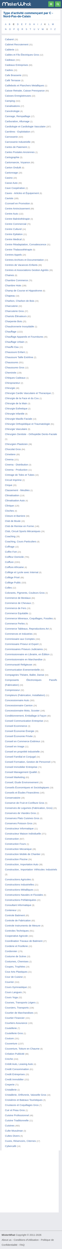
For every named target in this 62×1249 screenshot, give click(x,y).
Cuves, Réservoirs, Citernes (20, 1140)
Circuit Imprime (13, 480)
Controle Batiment (15, 915)
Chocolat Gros (13, 449)
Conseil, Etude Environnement (22, 782)
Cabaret (9, 39)
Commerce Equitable (16, 613)
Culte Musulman (14, 1130)
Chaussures (11, 362)
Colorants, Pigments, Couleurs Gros (25, 592)
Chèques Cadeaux (15, 377)
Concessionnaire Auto (17, 700)
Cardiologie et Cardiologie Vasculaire (25, 126)
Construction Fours (15, 843)
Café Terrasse (12, 80)
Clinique (9, 505)
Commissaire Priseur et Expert (22, 644)
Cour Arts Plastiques (16, 971)
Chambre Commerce (16, 280)
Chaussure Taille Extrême (19, 357)
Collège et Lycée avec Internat (21, 572)
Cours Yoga (11, 997)
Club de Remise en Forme (19, 526)
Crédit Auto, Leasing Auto (19, 1064)
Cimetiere (10, 454)
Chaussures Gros (14, 367)
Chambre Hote (13, 285)
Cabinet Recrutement (16, 44)
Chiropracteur (12, 382)
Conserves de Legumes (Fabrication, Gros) (29, 808)
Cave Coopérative (15, 188)
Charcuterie (11, 306)
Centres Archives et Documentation (24, 259)
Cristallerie (11, 1089)
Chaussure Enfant (15, 352)
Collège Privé (12, 577)
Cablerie (9, 49)
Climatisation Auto (15, 500)
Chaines (9, 275)
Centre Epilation (14, 234)
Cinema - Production (16, 469)
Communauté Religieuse (18, 664)
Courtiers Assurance (16, 1023)
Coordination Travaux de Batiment (23, 941)
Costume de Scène (15, 956)
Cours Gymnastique (16, 987)
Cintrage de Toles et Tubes (19, 474)
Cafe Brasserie (13, 75)
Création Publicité (14, 1053)
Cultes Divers (12, 1135)
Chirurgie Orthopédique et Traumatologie (27, 423)
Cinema (9, 459)
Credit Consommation (17, 1069)
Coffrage (9, 546)
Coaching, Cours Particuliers (20, 541)
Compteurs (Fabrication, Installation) (25, 695)
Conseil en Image (14, 746)
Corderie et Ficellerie (16, 946)
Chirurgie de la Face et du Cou (22, 398)
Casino (9, 177)
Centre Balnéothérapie (17, 218)
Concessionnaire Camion (19, 705)
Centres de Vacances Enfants (21, 264)
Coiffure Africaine (14, 567)
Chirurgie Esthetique (16, 408)
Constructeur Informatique (19, 828)
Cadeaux (10, 59)
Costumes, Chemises (17, 961)
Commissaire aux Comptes (20, 638)
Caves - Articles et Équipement (22, 193)
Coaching (10, 536)
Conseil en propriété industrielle (22, 751)
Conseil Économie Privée (19, 736)
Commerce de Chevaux (18, 603)
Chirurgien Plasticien (16, 444)
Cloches (9, 510)
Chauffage (10, 331)
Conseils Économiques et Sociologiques (27, 787)
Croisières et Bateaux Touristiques (23, 1099)
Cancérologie (12, 111)
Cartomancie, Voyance (17, 162)
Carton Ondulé (13, 167)
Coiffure (9, 562)
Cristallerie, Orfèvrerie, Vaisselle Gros (25, 1094)
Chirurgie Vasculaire (16, 429)
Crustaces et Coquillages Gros (22, 1105)
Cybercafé (10, 1146)
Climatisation (12, 495)
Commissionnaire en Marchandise (23, 659)
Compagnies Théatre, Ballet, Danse (24, 674)
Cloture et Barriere (15, 515)
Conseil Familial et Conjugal (20, 756)
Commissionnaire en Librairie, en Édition (27, 654)
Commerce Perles (15, 623)
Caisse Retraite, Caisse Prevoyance (25, 90)
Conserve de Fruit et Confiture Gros (24, 802)
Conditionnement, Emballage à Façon (25, 715)
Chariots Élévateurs (16, 316)
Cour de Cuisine (14, 976)
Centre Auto (11, 213)
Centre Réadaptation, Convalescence (25, 244)
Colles (8, 587)
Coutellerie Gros (14, 1033)
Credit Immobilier (14, 1079)
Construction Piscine (16, 859)
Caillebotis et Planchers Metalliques (24, 85)
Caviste (9, 198)
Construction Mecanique (18, 849)
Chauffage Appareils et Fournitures (24, 336)
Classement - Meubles (17, 490)
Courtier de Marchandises (19, 1012)
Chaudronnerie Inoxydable (19, 326)
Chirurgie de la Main (16, 403)
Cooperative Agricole (16, 935)
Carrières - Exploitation (17, 131)
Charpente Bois (13, 321)
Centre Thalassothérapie (18, 249)
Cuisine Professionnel (17, 1115)
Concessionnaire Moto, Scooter (22, 710)
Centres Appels (13, 254)
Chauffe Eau (12, 347)
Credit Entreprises (15, 1074)
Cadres (9, 70)
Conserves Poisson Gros (18, 823)
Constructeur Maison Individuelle (23, 833)
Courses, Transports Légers (20, 1002)
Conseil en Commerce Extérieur (22, 741)
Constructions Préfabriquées (20, 899)
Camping (10, 100)
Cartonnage (11, 172)
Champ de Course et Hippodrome (23, 290)
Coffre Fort (11, 551)
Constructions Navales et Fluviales (24, 894)
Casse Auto (11, 182)
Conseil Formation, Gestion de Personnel (27, 761)
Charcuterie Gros (14, 311)
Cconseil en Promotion (17, 203)
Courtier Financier (15, 1017)
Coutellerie (11, 1028)
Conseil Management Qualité (21, 772)
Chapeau (10, 295)
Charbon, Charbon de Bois (19, 300)
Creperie (10, 1084)
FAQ (22, 1244)
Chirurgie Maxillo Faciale (18, 418)
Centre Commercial (15, 223)
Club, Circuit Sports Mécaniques (22, 531)
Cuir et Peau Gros (15, 1110)
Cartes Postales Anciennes (20, 152)
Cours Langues (13, 992)
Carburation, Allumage (17, 121)
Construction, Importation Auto (21, 864)
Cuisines (10, 1125)
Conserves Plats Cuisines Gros (22, 818)
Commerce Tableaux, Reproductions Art (27, 628)
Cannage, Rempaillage (17, 116)
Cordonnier (11, 951)
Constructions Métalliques (19, 889)
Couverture (11, 1043)
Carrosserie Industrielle (17, 141)
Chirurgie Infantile (14, 413)
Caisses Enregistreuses (18, 95)
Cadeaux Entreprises (16, 65)
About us (6, 1239)
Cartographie (12, 157)
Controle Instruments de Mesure (22, 925)
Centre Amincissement (17, 208)
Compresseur (12, 690)
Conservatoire (12, 797)
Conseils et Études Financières (22, 792)
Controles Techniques (17, 930)
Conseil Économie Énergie (19, 731)
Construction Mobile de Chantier (22, 854)
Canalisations (12, 106)
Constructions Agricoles (18, 879)
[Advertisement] (31, 1181)
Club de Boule (13, 521)
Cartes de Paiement (16, 147)
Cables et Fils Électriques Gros (22, 54)
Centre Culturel (13, 229)
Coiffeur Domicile (14, 556)
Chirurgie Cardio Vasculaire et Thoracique (28, 393)
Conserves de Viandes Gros (20, 813)
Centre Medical (13, 239)
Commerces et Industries (19, 633)
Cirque (8, 485)
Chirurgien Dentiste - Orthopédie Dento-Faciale (31, 434)
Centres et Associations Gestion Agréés (26, 270)
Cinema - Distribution (16, 464)
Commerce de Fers (15, 608)
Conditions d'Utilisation (26, 1239)
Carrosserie (11, 136)
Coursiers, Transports (17, 1007)
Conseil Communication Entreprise (24, 720)
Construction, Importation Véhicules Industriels (31, 869)
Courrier (9, 982)
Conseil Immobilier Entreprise (21, 767)
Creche (9, 1058)
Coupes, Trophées (15, 966)
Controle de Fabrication (18, 920)
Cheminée (10, 372)
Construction (12, 838)
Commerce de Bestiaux (18, 597)
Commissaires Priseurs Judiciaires (24, 649)
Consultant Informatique (18, 905)
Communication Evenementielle (22, 669)
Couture (9, 1038)
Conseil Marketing (15, 777)
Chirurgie (10, 388)
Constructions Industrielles (19, 884)
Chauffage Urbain (14, 341)
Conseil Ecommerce (16, 725)
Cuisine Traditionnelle (17, 1120)
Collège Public (13, 582)
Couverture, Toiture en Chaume (22, 1048)
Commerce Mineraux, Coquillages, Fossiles (29, 618)
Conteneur (11, 910)
